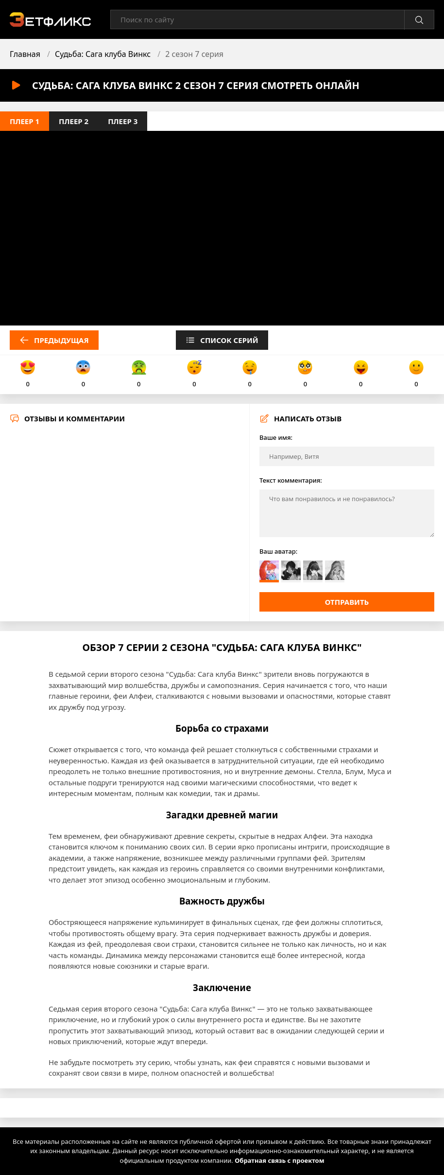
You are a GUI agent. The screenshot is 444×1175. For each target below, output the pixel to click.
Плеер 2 (73, 121)
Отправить (347, 602)
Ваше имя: (275, 437)
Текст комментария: (290, 480)
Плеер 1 (24, 121)
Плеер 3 (122, 121)
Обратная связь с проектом (279, 1160)
